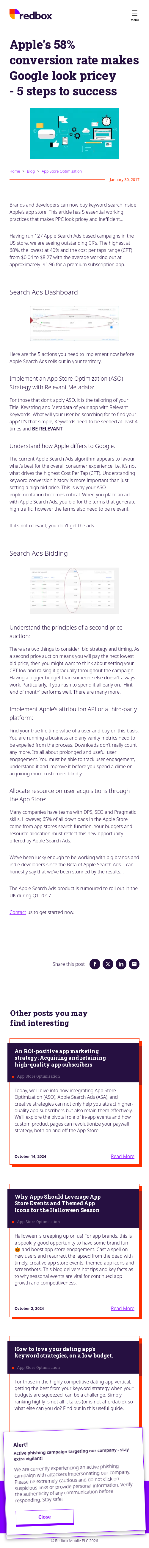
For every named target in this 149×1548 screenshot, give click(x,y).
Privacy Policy (24, 1511)
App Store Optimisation (62, 171)
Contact (18, 912)
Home (15, 171)
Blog (31, 171)
